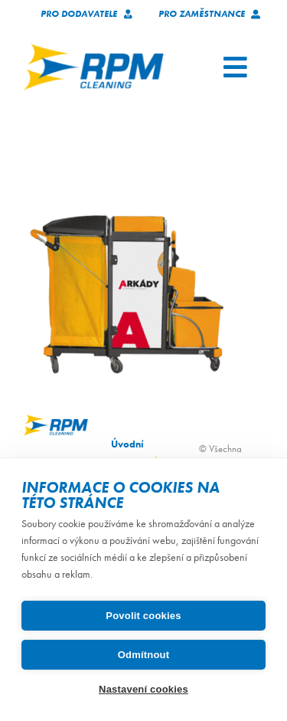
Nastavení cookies (143, 689)
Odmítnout (144, 654)
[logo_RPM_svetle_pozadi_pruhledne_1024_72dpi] (93, 48)
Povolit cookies (143, 615)
